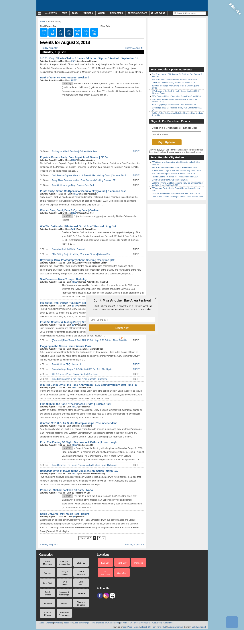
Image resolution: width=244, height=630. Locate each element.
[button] (122, 300)
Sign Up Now (122, 327)
